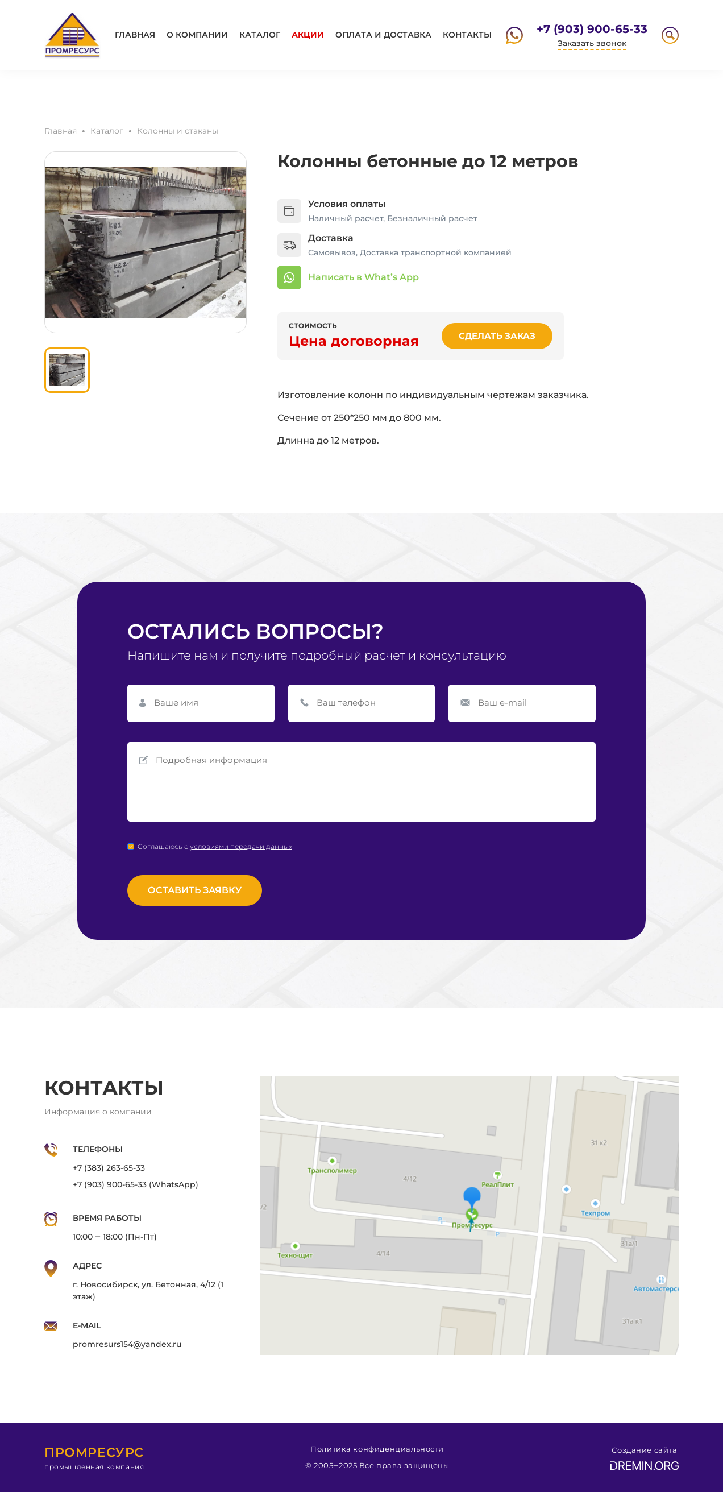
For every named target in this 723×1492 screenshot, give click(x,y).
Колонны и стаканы (177, 131)
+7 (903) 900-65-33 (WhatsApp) (135, 1184)
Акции (308, 35)
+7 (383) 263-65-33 (109, 1168)
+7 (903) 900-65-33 (592, 29)
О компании (197, 35)
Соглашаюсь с (215, 846)
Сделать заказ (497, 335)
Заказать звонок (592, 43)
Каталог (259, 35)
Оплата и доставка (383, 35)
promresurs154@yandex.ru (127, 1344)
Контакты (467, 35)
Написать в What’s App (363, 277)
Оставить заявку (195, 890)
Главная (135, 35)
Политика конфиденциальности (377, 1448)
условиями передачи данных (241, 846)
